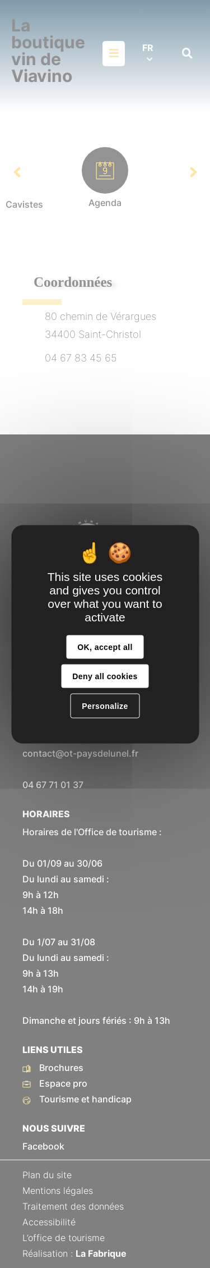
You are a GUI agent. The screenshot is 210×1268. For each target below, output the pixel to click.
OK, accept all (104, 646)
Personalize (105, 705)
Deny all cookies (104, 675)
